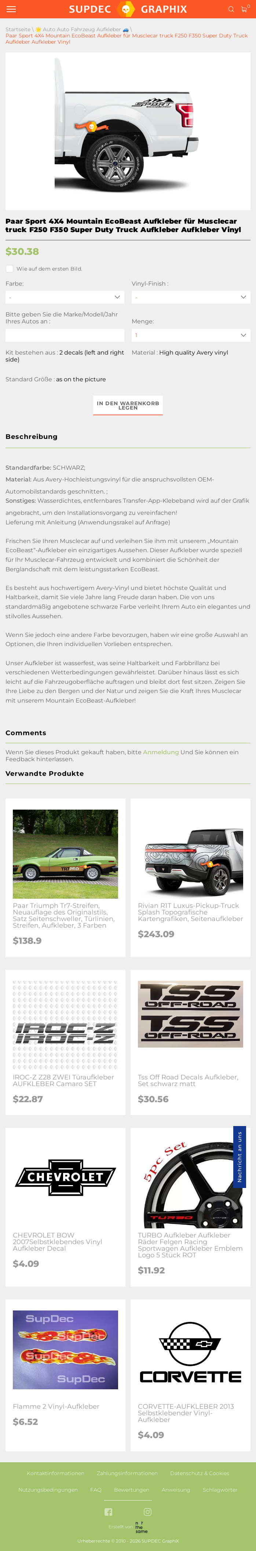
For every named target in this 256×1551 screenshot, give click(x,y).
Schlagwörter (220, 1489)
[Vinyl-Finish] (191, 297)
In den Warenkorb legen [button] (128, 405)
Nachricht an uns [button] (239, 1157)
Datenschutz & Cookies (199, 1473)
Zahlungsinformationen (127, 1473)
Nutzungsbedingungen (48, 1489)
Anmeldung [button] (161, 752)
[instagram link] (147, 1512)
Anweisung (176, 1489)
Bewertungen (131, 1489)
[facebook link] (108, 1512)
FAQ (96, 1489)
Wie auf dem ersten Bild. (44, 269)
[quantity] (191, 335)
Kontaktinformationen (55, 1473)
